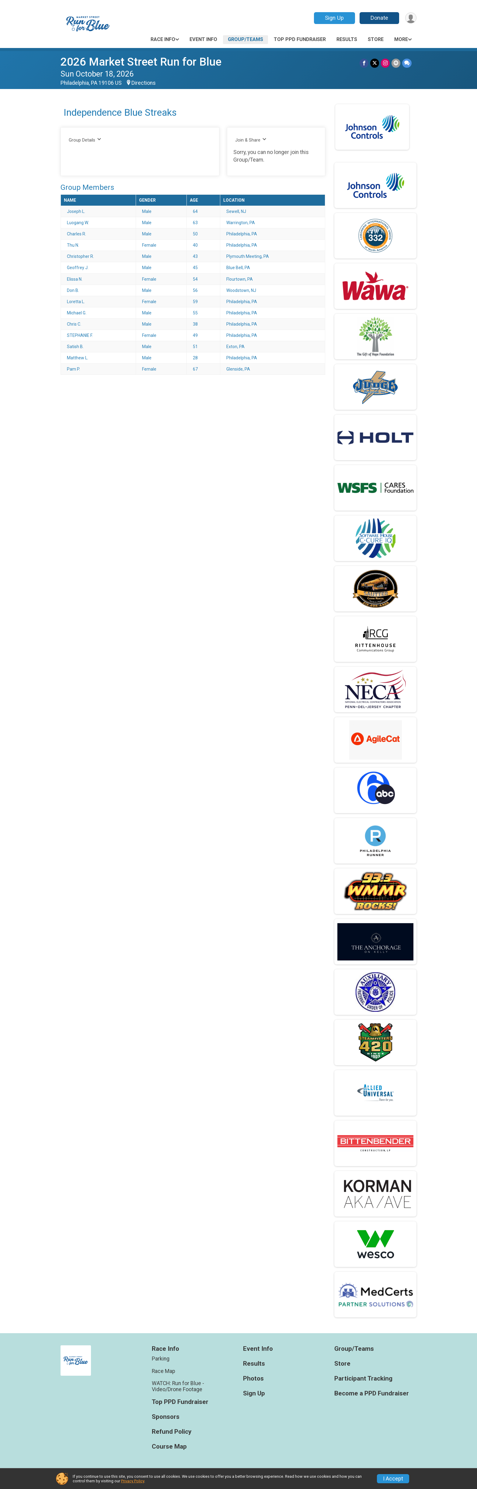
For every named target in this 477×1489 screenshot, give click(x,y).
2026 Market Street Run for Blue (141, 61)
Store (376, 39)
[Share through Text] (407, 63)
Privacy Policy (132, 1481)
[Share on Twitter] (374, 63)
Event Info (203, 39)
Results (346, 39)
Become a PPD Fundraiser (371, 1393)
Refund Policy (171, 1431)
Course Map (169, 1446)
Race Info (163, 39)
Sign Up (334, 18)
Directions (143, 83)
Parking (160, 1359)
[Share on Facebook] (364, 63)
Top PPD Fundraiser (300, 39)
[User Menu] (410, 18)
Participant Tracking (363, 1378)
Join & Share (250, 140)
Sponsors (165, 1416)
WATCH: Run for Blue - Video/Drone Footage (178, 1386)
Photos (253, 1378)
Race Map (163, 1371)
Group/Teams (245, 39)
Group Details (85, 140)
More (401, 39)
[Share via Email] (396, 63)
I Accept (393, 1479)
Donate (379, 18)
